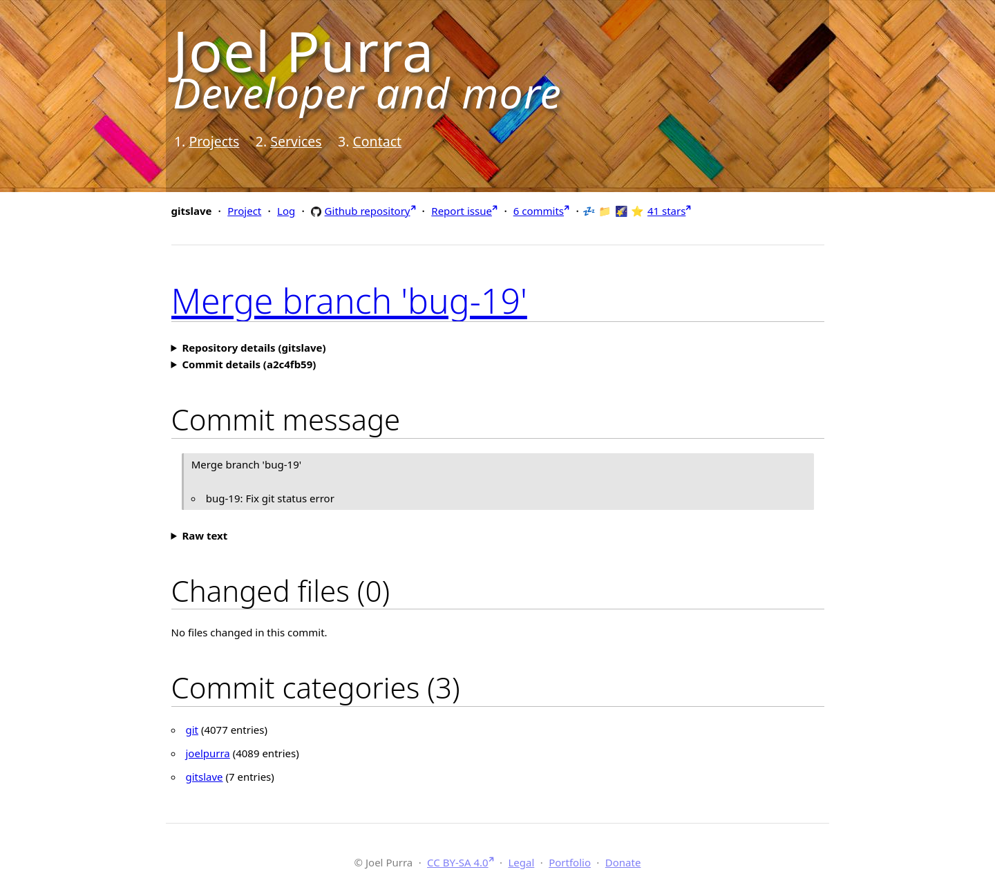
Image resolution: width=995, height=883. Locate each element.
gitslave (204, 777)
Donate (623, 862)
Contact (376, 141)
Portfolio (570, 862)
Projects (214, 141)
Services (295, 141)
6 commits (538, 211)
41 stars (666, 211)
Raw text (204, 535)
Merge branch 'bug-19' (349, 300)
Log (286, 211)
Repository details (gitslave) (253, 347)
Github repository (367, 210)
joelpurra (208, 753)
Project (244, 211)
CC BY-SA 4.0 (458, 862)
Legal (521, 862)
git (192, 730)
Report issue (461, 211)
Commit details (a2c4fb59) (249, 364)
